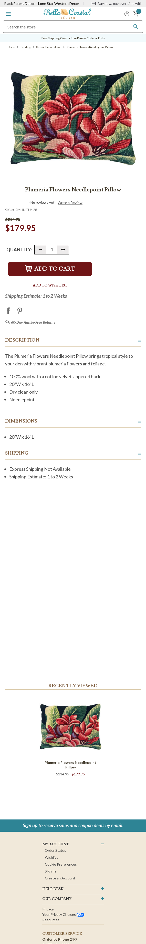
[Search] (136, 27)
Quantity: (19, 249)
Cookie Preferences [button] (61, 864)
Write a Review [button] (70, 202)
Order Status (55, 850)
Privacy (48, 909)
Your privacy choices (63, 914)
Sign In (50, 871)
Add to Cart (50, 269)
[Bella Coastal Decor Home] (67, 13)
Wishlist (51, 857)
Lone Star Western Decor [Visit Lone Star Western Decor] (58, 3)
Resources (50, 920)
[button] (8, 14)
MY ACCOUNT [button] (55, 844)
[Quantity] (51, 249)
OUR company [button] (56, 899)
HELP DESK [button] (53, 889)
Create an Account (60, 878)
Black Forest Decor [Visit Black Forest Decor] (19, 3)
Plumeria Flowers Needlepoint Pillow (70, 764)
